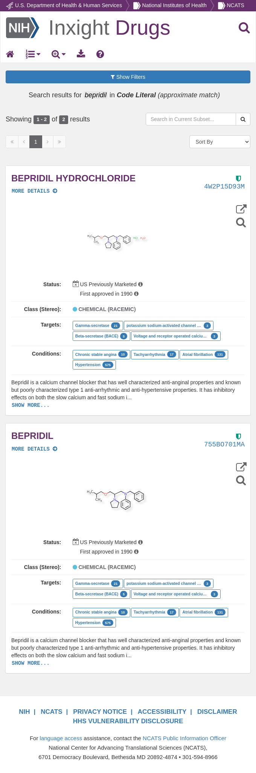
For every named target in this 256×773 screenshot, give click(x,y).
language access (61, 738)
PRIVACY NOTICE (100, 711)
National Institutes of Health (174, 5)
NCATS (235, 5)
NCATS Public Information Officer (184, 738)
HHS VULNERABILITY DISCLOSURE (128, 721)
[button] (118, 242)
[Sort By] (220, 141)
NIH (24, 711)
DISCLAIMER (217, 711)
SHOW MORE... (31, 405)
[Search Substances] (243, 119)
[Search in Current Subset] (191, 119)
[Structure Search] (241, 222)
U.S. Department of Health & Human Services (68, 5)
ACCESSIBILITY (162, 711)
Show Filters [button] (128, 77)
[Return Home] (88, 27)
